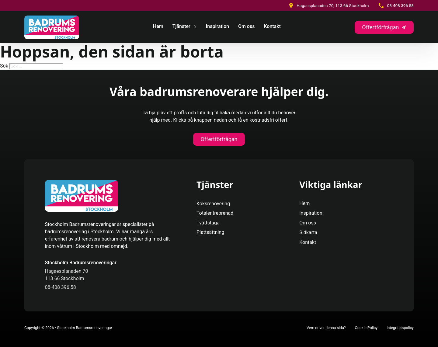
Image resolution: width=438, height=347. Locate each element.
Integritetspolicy (400, 327)
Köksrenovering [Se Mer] (213, 203)
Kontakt (272, 26)
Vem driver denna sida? (326, 327)
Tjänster (181, 26)
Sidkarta (308, 232)
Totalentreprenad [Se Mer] (214, 213)
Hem (158, 26)
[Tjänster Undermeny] (195, 27)
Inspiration (217, 26)
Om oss (246, 26)
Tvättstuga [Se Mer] (208, 223)
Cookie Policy (366, 327)
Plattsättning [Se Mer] (210, 232)
